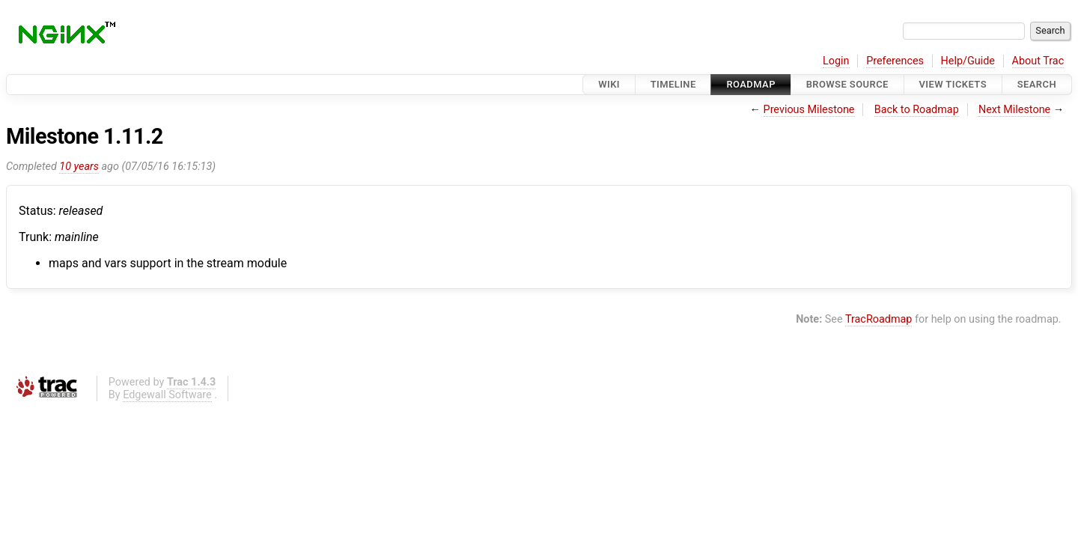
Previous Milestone (809, 109)
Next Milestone (1014, 109)
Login (836, 61)
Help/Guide (968, 61)
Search (1036, 84)
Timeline (673, 84)
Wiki (609, 84)
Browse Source (847, 84)
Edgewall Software (167, 395)
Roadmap (751, 84)
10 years (79, 166)
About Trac (1038, 61)
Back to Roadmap (916, 109)
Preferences (895, 61)
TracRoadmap (879, 319)
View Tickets (953, 84)
